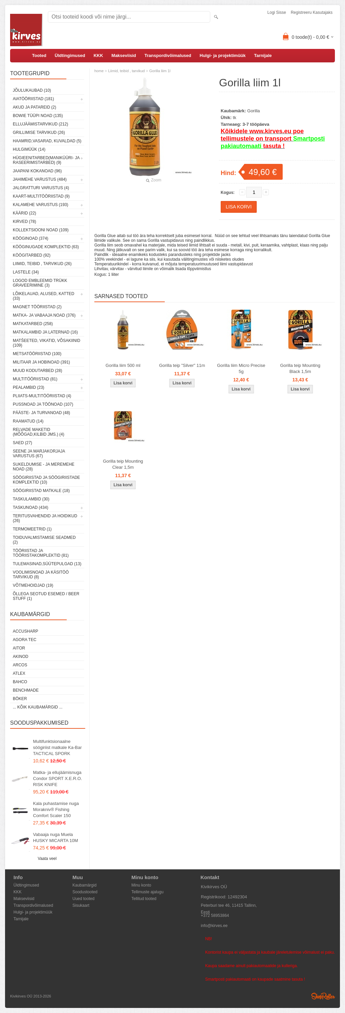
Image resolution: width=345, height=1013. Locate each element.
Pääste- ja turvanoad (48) (41, 412)
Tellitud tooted (143, 898)
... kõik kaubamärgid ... (37, 707)
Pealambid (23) (28, 387)
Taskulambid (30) (31, 499)
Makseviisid (124, 55)
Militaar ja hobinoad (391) (41, 362)
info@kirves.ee (214, 925)
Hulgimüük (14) (29, 149)
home (99, 71)
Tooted (39, 55)
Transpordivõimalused (168, 55)
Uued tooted (83, 898)
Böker (20, 698)
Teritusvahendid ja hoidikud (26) (45, 518)
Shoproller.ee (323, 996)
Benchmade (26, 690)
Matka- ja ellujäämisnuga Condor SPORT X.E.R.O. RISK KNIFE (57, 778)
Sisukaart (80, 905)
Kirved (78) (24, 221)
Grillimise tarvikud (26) (39, 132)
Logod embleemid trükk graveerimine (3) (40, 283)
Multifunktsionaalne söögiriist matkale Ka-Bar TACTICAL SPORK (57, 747)
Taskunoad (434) (30, 507)
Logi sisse (277, 12)
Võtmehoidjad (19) (33, 585)
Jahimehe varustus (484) (40, 179)
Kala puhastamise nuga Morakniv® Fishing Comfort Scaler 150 (56, 809)
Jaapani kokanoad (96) (37, 171)
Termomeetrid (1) (32, 529)
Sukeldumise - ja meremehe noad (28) (43, 466)
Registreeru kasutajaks (312, 12)
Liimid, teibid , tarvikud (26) (42, 263)
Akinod (20, 656)
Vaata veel (47, 858)
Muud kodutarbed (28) (37, 370)
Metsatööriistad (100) (37, 353)
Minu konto (141, 885)
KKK (98, 55)
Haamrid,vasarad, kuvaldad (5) (47, 141)
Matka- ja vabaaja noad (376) (44, 315)
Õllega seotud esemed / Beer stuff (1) (46, 596)
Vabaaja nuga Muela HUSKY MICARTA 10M (55, 837)
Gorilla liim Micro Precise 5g (241, 368)
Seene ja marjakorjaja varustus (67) (39, 453)
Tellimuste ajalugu (147, 892)
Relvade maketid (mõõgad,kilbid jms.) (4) (38, 432)
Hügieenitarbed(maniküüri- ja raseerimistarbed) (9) (46, 160)
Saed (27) (22, 442)
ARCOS (20, 665)
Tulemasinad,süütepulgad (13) (47, 563)
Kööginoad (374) (30, 238)
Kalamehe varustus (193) (40, 204)
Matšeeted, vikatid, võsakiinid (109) (46, 343)
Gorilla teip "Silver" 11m (182, 365)
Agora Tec (24, 639)
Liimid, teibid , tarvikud (126, 71)
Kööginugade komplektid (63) (46, 246)
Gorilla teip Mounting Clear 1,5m (123, 464)
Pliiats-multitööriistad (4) (42, 396)
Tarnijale (263, 55)
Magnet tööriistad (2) (37, 307)
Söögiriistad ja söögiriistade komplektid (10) (46, 480)
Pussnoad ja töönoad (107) (43, 404)
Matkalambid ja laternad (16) (45, 332)
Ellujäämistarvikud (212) (40, 124)
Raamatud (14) (28, 421)
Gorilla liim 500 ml (122, 365)
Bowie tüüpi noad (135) (38, 115)
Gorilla (253, 110)
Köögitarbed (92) (32, 255)
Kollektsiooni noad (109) (40, 230)
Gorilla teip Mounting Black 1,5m (300, 368)
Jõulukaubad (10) (32, 90)
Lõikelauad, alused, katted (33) (43, 296)
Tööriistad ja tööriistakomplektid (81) (41, 553)
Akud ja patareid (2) (34, 107)
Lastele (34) (26, 272)
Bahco (20, 681)
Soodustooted (84, 892)
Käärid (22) (24, 213)
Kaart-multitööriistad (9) (41, 196)
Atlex (19, 673)
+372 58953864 (215, 915)
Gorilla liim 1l (159, 71)
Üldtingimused (70, 55)
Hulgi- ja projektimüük (223, 55)
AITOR (19, 648)
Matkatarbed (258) (33, 323)
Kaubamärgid (84, 885)
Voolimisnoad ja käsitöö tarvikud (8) (41, 574)
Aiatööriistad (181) (33, 98)
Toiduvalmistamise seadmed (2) (44, 540)
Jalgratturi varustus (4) (41, 187)
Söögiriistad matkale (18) (41, 490)
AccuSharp (25, 631)
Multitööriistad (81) (35, 379)
